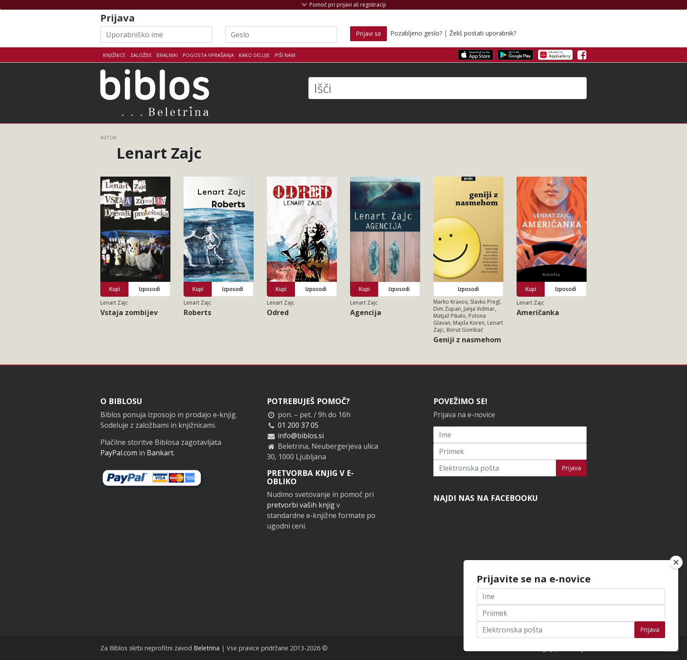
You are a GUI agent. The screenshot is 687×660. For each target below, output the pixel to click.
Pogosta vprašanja (208, 55)
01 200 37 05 (298, 425)
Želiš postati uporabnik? (483, 33)
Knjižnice (114, 55)
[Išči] (447, 88)
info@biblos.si (301, 435)
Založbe (141, 55)
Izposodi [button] (149, 289)
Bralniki (167, 55)
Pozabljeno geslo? (416, 33)
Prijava (571, 468)
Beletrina (207, 648)
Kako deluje (254, 55)
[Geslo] (281, 34)
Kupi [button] (114, 289)
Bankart (160, 453)
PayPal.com (118, 453)
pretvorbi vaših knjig (301, 505)
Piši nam (285, 55)
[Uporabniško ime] (156, 34)
